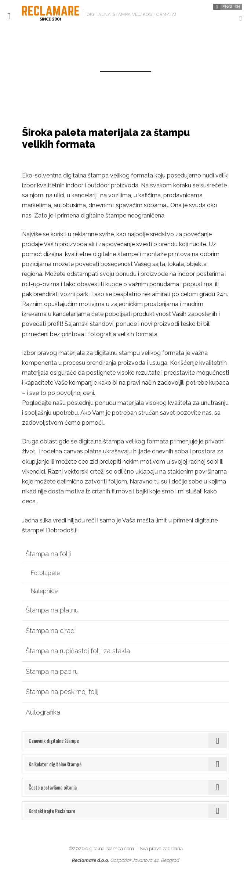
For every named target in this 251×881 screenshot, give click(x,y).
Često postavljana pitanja (53, 787)
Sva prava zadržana (161, 848)
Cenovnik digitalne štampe (54, 740)
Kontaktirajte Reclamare (52, 811)
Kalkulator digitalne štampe (55, 764)
